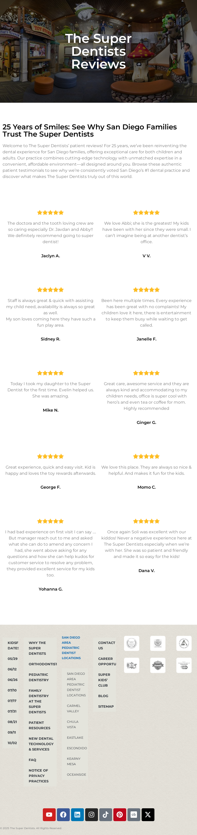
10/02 (12, 743)
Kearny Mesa (74, 761)
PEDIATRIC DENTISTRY (39, 677)
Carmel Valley (74, 708)
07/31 (12, 711)
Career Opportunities (107, 661)
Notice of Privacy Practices (38, 775)
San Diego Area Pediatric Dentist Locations (71, 647)
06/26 (12, 680)
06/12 (12, 669)
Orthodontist (43, 664)
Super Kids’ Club (104, 679)
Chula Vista (72, 724)
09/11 (12, 732)
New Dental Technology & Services (41, 743)
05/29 (12, 659)
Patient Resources (39, 725)
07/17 (12, 701)
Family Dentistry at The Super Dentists (39, 701)
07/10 (12, 690)
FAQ (32, 760)
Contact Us (106, 645)
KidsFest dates (13, 645)
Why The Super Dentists (37, 648)
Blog (103, 696)
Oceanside (76, 774)
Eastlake (75, 737)
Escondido (77, 748)
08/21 (12, 722)
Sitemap (106, 706)
